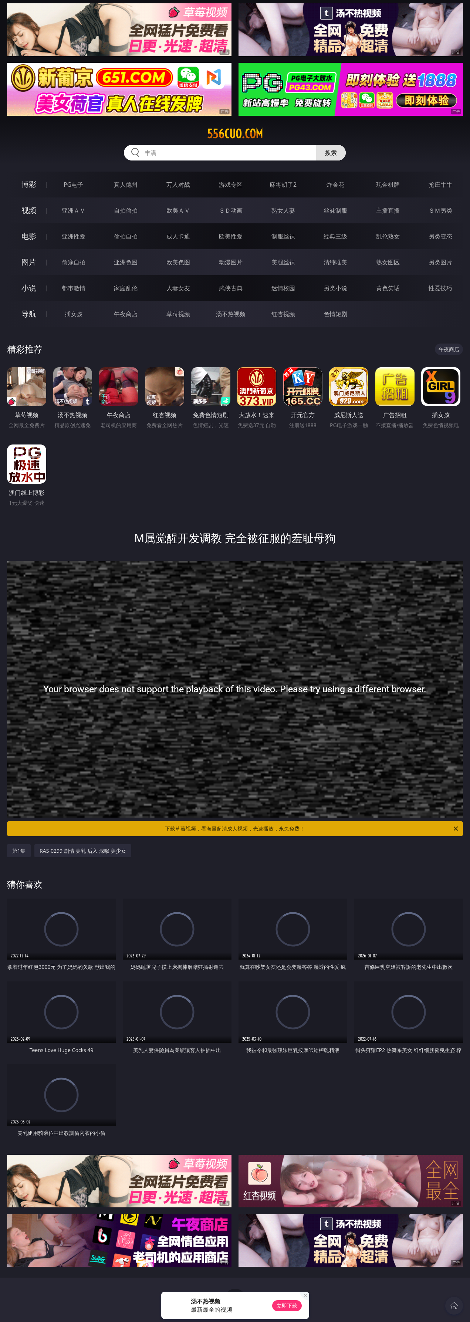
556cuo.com (235, 133)
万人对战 (178, 184)
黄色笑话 (388, 288)
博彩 (28, 184)
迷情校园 (283, 288)
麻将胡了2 (283, 184)
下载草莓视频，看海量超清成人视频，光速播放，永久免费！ (312, 828)
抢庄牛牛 (440, 184)
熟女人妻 (283, 210)
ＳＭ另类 (440, 210)
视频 (28, 210)
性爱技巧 (440, 288)
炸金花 (335, 184)
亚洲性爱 (73, 236)
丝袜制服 (335, 210)
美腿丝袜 (283, 262)
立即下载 (287, 1305)
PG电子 (73, 184)
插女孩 (73, 314)
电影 (28, 236)
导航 (28, 314)
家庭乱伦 (126, 288)
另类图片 (440, 262)
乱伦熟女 (388, 236)
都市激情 (73, 288)
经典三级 (335, 236)
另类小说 (335, 288)
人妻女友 (178, 288)
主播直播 (388, 210)
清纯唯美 (335, 262)
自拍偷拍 (126, 210)
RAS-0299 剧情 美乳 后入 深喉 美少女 (83, 850)
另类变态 (440, 236)
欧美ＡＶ (178, 210)
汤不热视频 (231, 314)
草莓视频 (178, 314)
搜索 (331, 153)
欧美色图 (178, 262)
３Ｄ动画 (231, 210)
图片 (28, 262)
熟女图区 (388, 262)
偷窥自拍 (73, 262)
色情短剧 (335, 314)
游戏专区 (231, 184)
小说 (28, 288)
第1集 (19, 850)
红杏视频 (283, 314)
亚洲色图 (126, 262)
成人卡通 (178, 236)
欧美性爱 (231, 236)
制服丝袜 (283, 236)
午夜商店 (126, 314)
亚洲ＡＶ (73, 210)
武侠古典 (231, 288)
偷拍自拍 (126, 236)
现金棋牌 (388, 184)
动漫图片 (231, 262)
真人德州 (126, 184)
